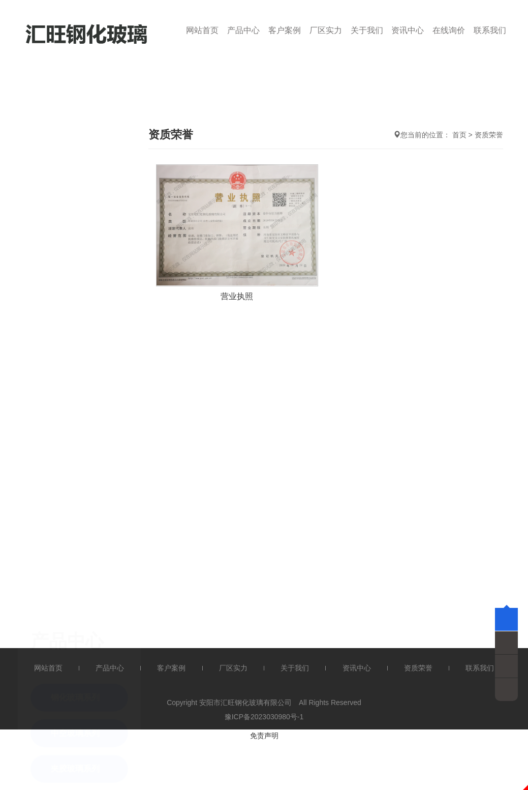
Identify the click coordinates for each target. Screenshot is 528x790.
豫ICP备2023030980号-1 (264, 717)
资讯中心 (407, 30)
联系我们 (490, 30)
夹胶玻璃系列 (75, 273)
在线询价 (448, 30)
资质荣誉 (489, 135)
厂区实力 (325, 30)
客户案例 (284, 30)
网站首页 (202, 30)
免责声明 (264, 736)
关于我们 (367, 30)
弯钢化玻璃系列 (79, 344)
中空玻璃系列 (75, 237)
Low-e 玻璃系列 (80, 309)
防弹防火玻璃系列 (83, 380)
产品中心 (243, 30)
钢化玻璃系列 (75, 202)
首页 (459, 135)
